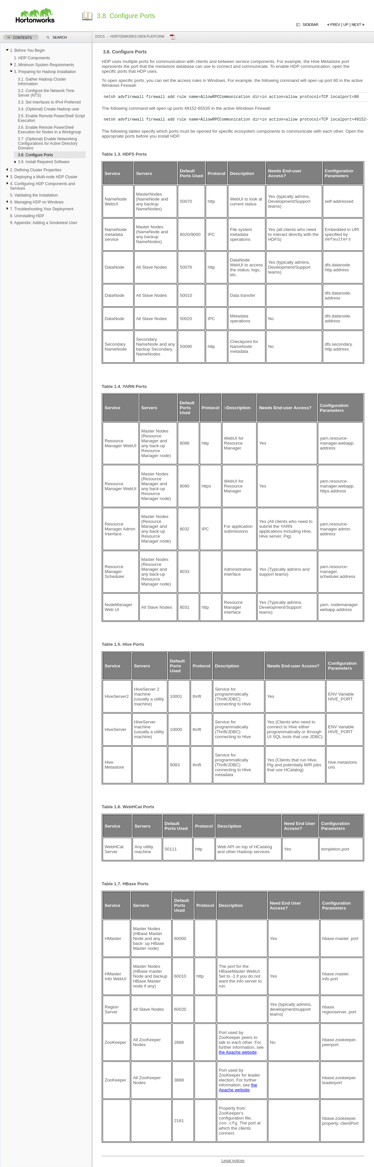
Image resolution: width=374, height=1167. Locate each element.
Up (345, 25)
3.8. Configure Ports (35, 155)
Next (356, 25)
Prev (335, 25)
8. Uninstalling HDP (27, 216)
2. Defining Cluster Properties (35, 170)
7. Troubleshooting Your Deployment (41, 209)
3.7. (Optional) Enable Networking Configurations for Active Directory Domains (47, 143)
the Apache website (238, 1052)
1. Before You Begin (27, 50)
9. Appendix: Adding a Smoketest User (43, 222)
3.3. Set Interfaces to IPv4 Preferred (49, 102)
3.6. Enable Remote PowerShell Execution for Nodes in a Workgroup (49, 129)
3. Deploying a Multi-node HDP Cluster (43, 177)
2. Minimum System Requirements (44, 65)
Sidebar (311, 25)
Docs (100, 36)
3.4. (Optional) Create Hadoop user (48, 109)
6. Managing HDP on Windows (36, 202)
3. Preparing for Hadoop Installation (45, 71)
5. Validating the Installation (34, 195)
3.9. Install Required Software (43, 162)
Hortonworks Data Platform (137, 36)
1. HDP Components (32, 58)
